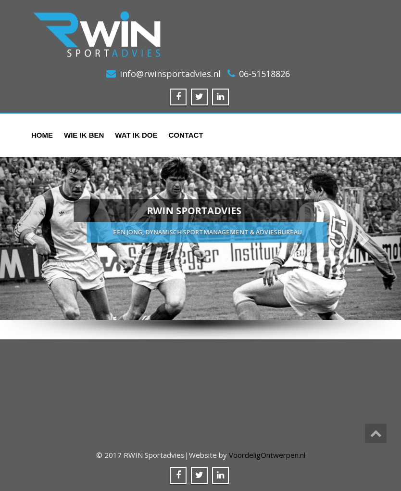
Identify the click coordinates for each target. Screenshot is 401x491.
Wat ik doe (136, 135)
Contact (185, 135)
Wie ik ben (84, 135)
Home (42, 135)
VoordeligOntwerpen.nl (267, 455)
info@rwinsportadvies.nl (170, 73)
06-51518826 (264, 73)
